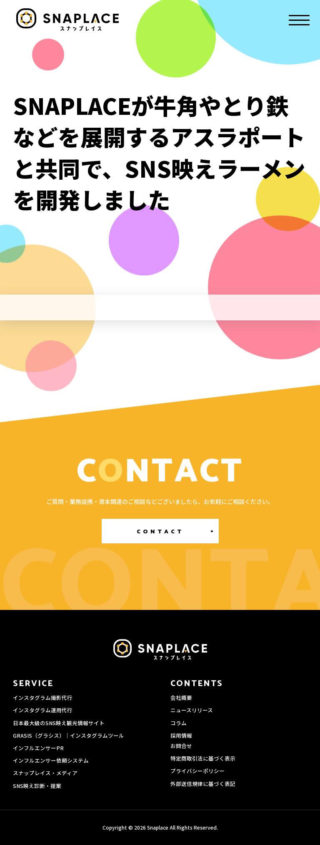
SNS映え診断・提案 (37, 786)
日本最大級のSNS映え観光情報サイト (59, 723)
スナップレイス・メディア (45, 773)
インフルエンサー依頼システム (51, 760)
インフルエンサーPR (38, 748)
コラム (178, 723)
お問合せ (181, 746)
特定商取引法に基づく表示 (202, 758)
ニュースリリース (191, 710)
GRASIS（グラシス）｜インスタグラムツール (68, 735)
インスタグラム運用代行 (42, 710)
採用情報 (181, 735)
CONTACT (160, 532)
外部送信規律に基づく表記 (202, 784)
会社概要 (181, 697)
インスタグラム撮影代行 (42, 697)
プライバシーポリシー (197, 771)
